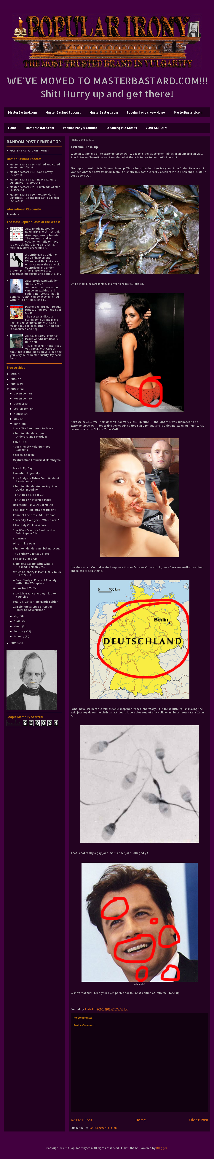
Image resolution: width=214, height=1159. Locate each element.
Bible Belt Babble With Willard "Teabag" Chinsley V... (33, 565)
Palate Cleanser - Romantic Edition (35, 601)
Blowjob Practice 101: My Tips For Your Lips (35, 595)
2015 (14, 373)
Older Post (198, 1120)
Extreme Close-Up (25, 558)
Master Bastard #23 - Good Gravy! (31, 171)
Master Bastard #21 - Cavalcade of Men (35, 186)
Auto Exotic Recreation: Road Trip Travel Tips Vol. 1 (43, 230)
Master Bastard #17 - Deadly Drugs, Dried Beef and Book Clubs (43, 310)
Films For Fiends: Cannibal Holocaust (37, 548)
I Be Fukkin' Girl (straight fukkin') (34, 509)
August (19, 413)
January (19, 636)
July (17, 418)
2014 (14, 379)
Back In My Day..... (24, 468)
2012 (14, 389)
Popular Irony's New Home (146, 112)
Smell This (20, 441)
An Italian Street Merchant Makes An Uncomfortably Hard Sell (42, 339)
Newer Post (81, 1120)
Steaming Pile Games (121, 128)
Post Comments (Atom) (103, 1127)
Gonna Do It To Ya (24, 588)
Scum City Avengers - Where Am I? (36, 520)
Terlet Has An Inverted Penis (32, 499)
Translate (13, 214)
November (21, 398)
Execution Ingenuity (26, 473)
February (20, 631)
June (17, 423)
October (19, 403)
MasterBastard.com (22, 112)
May (17, 616)
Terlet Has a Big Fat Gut (28, 494)
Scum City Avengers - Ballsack (33, 428)
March (18, 626)
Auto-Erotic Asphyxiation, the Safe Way (42, 282)
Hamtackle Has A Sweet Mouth (33, 504)
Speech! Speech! (24, 454)
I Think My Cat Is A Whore (30, 525)
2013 (14, 384)
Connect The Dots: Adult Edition (34, 515)
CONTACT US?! (156, 128)
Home (12, 128)
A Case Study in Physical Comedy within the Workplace (35, 581)
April (17, 621)
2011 (14, 642)
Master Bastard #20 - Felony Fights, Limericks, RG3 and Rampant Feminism (35, 196)
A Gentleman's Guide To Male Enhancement (41, 256)
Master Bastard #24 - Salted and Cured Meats (35, 166)
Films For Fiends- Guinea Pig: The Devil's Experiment (35, 488)
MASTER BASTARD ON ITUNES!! (29, 150)
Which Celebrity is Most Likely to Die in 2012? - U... (37, 573)
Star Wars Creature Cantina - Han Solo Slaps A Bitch (34, 532)
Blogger (161, 1148)
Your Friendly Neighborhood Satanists (31, 448)
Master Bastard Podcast (63, 112)
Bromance (19, 538)
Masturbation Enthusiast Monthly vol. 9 (37, 461)
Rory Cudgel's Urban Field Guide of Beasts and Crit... (36, 480)
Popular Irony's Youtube (80, 128)
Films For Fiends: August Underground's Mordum (30, 435)
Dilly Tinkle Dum (24, 543)
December (21, 393)
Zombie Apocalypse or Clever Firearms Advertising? (32, 608)
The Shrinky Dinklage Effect (31, 553)
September (21, 408)
